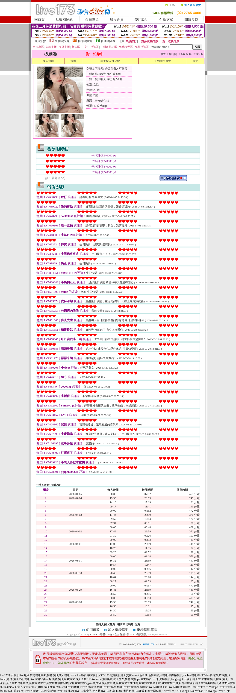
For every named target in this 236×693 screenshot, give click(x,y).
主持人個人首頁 (105, 624)
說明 (195, 61)
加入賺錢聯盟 (118, 630)
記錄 (137, 624)
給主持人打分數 (110, 61)
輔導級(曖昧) (86, 41)
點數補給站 (64, 19)
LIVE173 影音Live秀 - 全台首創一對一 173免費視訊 (118, 634)
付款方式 (166, 19)
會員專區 (92, 19)
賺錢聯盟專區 (147, 630)
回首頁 (39, 19)
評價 (130, 624)
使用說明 (141, 19)
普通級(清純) (109, 41)
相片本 (121, 624)
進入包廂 (48, 61)
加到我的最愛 (162, 61)
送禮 (73, 61)
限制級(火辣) (63, 41)
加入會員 (117, 19)
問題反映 (191, 19)
